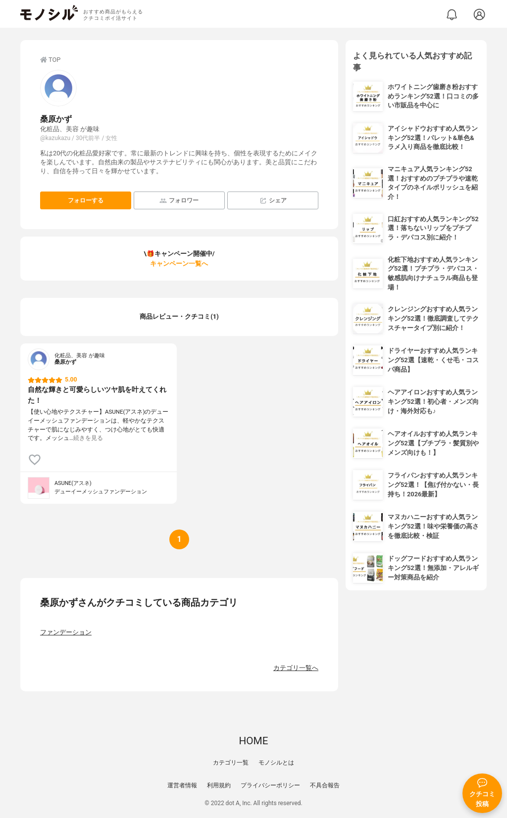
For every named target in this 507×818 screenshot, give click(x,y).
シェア (273, 200)
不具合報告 (325, 785)
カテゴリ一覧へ (295, 668)
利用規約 (219, 785)
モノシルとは (276, 762)
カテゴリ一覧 (231, 762)
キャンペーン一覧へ (179, 263)
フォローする (85, 200)
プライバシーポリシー (270, 785)
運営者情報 (182, 785)
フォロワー (179, 200)
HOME (253, 741)
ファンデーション (66, 632)
